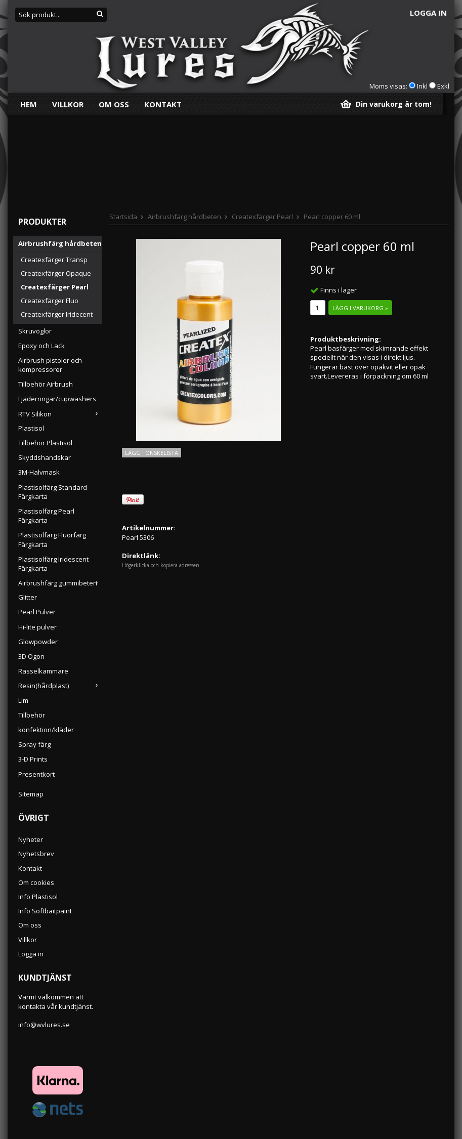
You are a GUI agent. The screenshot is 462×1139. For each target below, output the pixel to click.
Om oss (114, 104)
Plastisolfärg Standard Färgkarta (52, 403)
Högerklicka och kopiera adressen (160, 476)
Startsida (123, 127)
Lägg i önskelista (151, 363)
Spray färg (34, 655)
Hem (28, 104)
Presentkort (36, 685)
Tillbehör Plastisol (45, 353)
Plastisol (31, 339)
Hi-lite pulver (37, 537)
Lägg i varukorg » (360, 219)
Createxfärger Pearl (55, 197)
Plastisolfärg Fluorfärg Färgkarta (52, 450)
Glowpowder (38, 552)
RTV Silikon (60, 324)
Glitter (27, 508)
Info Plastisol (38, 807)
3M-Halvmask (39, 383)
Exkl (443, 86)
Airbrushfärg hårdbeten (60, 154)
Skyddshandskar (44, 368)
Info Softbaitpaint (45, 821)
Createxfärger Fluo (49, 211)
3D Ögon (31, 567)
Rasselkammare (43, 581)
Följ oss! (268, 1063)
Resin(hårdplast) (60, 596)
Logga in (428, 13)
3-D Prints (33, 669)
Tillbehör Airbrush (45, 295)
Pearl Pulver (37, 522)
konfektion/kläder (46, 640)
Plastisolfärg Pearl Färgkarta (46, 426)
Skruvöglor (35, 241)
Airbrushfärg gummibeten (60, 493)
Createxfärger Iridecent (57, 225)
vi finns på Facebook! (283, 1080)
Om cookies (36, 793)
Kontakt (163, 104)
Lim (23, 611)
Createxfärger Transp (54, 170)
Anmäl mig (416, 1113)
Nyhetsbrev (36, 764)
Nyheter (30, 750)
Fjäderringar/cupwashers (57, 309)
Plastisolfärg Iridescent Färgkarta (53, 475)
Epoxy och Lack (41, 256)
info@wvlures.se (44, 935)
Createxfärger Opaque (56, 184)
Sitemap (31, 704)
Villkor (67, 104)
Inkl (422, 86)
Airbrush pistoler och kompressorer (50, 276)
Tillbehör (31, 625)
